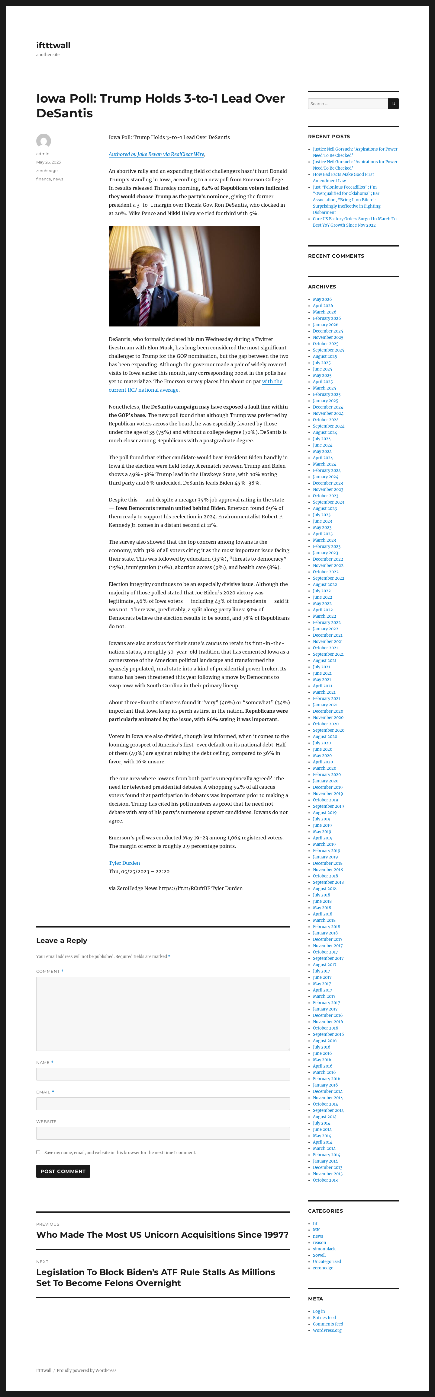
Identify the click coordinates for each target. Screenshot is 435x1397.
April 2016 (323, 1066)
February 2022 (327, 622)
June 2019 (322, 825)
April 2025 (323, 381)
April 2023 (323, 533)
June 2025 (322, 369)
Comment (50, 971)
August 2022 (325, 584)
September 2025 (328, 350)
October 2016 (325, 1028)
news (58, 179)
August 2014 (325, 1116)
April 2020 (323, 762)
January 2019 (325, 857)
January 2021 (325, 705)
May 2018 (322, 907)
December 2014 (328, 1091)
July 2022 (322, 590)
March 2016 (324, 1072)
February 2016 (326, 1078)
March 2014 (324, 1148)
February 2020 (327, 774)
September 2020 (328, 730)
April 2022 (323, 610)
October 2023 (325, 495)
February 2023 (326, 546)
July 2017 (321, 971)
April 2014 (322, 1142)
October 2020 (326, 724)
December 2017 (328, 939)
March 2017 (324, 996)
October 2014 (325, 1104)
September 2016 (328, 1034)
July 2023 (321, 514)
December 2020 (328, 711)
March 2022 (324, 616)
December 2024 (328, 407)
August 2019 (325, 812)
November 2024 (328, 413)
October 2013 (325, 1180)
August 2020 (325, 736)
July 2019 (321, 819)
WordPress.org (327, 1330)
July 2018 (321, 895)
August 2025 (325, 356)
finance (43, 179)
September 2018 (328, 882)
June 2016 (322, 1053)
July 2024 (322, 438)
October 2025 (326, 343)
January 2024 (325, 476)
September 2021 (328, 654)
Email (45, 1092)
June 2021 (322, 673)
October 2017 (325, 952)
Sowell (319, 1255)
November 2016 (328, 1021)
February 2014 (326, 1154)
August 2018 (325, 888)
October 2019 (325, 800)
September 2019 (328, 806)
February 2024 (327, 470)
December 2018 (328, 863)
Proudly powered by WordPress (87, 1370)
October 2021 (325, 648)
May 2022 (322, 603)
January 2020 (325, 781)
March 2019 (324, 844)
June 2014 (322, 1129)
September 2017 (328, 958)
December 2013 (327, 1167)
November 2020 (328, 717)
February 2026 (327, 318)
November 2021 (328, 641)
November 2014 (328, 1097)
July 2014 (321, 1123)
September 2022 (328, 578)
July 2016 (321, 1047)
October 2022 (326, 571)
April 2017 (322, 990)
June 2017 (322, 977)
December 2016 (328, 1015)
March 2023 (324, 540)
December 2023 (328, 483)
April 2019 (323, 838)
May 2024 (322, 451)
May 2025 (322, 375)
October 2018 (325, 876)
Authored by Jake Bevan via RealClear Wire (156, 154)
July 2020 (322, 743)
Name (45, 1062)
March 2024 (324, 464)
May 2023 (322, 527)
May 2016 (322, 1059)
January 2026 (326, 324)
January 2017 (325, 1009)
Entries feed (324, 1317)
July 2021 (321, 667)
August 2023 (325, 508)
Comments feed (328, 1324)
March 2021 (324, 692)
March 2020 (324, 768)
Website (46, 1121)
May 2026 (322, 299)
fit (315, 1223)
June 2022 (322, 597)
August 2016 (325, 1040)
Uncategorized (327, 1261)
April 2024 (323, 457)
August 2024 (325, 432)
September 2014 (328, 1110)
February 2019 (326, 850)
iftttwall (53, 45)
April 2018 (322, 914)
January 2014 (325, 1161)
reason (319, 1242)
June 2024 (322, 445)
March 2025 (324, 388)
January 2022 (325, 629)
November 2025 (328, 337)
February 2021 (326, 698)
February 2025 (327, 394)
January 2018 (325, 933)
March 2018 (324, 920)
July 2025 (322, 362)
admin (43, 153)
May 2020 (322, 755)
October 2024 (326, 419)
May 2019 (322, 831)
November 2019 (328, 793)
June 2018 (322, 901)
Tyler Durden (124, 863)
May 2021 (322, 679)
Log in (319, 1311)
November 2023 (328, 489)
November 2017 (328, 945)
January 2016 (325, 1085)
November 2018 (328, 869)
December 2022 (328, 559)
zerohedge (47, 170)
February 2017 (326, 1002)
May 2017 (322, 983)
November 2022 (328, 565)
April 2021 (322, 686)
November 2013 (328, 1173)
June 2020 (322, 749)
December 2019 (328, 787)
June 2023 (322, 521)
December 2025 (328, 331)
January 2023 (325, 552)
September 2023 (328, 502)
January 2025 (325, 400)
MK (316, 1230)
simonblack (324, 1249)
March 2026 (325, 312)
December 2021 (328, 635)
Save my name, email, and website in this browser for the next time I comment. (120, 1152)
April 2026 (323, 305)
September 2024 (328, 426)
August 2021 (325, 660)
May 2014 (322, 1135)
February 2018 (326, 926)
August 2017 (325, 964)
